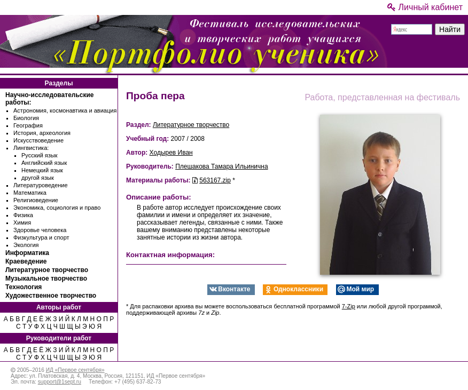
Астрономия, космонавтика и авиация (64, 110)
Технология (23, 287)
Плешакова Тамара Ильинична (221, 166)
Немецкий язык (42, 170)
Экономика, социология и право (56, 207)
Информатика (27, 253)
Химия (22, 222)
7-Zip (348, 306)
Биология (26, 118)
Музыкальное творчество (46, 278)
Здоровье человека (39, 230)
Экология (26, 245)
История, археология (42, 133)
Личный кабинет (425, 7)
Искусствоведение (38, 140)
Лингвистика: (31, 148)
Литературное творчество (46, 270)
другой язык (37, 177)
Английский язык (44, 163)
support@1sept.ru (59, 382)
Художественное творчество (50, 295)
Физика (23, 215)
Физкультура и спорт (41, 237)
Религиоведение (35, 200)
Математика (29, 192)
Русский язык (39, 155)
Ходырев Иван (171, 152)
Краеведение (25, 261)
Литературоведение (40, 185)
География (28, 125)
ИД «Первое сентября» (75, 370)
